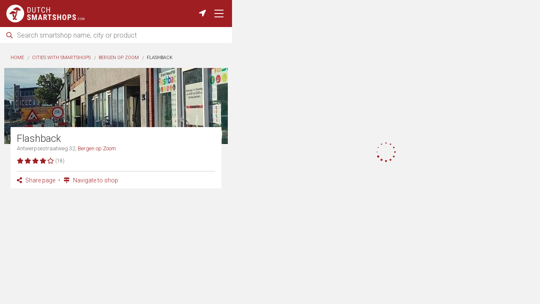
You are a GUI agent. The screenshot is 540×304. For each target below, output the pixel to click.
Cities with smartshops (61, 57)
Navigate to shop (91, 180)
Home (17, 57)
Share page (36, 180)
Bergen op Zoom (119, 57)
